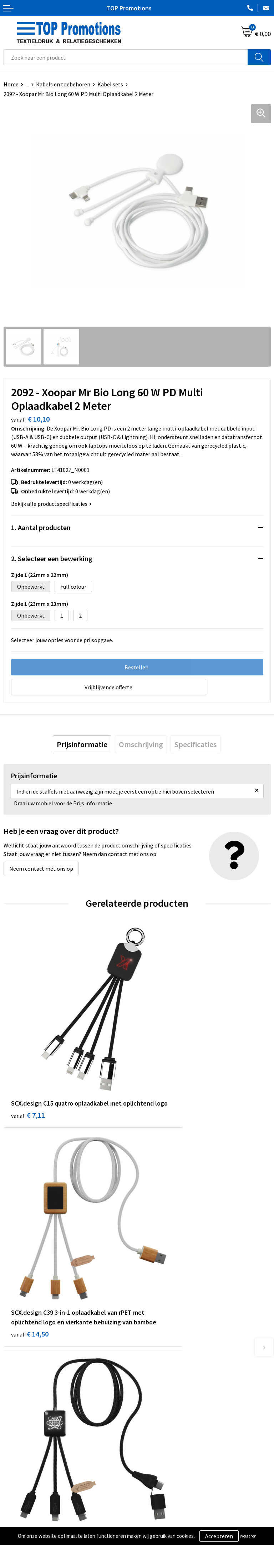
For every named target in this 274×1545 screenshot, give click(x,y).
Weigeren (248, 1536)
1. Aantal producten (41, 527)
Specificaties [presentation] (195, 744)
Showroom (154, 1511)
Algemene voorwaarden (32, 1511)
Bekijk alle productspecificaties (51, 503)
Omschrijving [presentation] (141, 744)
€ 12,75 (30, 1264)
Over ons (151, 1387)
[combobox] (126, 57)
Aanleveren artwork (165, 1522)
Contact (151, 1398)
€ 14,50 (163, 1088)
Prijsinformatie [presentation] (82, 744)
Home (11, 84)
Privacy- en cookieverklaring (38, 1522)
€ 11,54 (163, 1254)
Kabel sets (110, 84)
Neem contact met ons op (41, 868)
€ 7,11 (28, 1079)
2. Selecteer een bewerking (51, 558)
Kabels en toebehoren (63, 84)
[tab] (82, 744)
